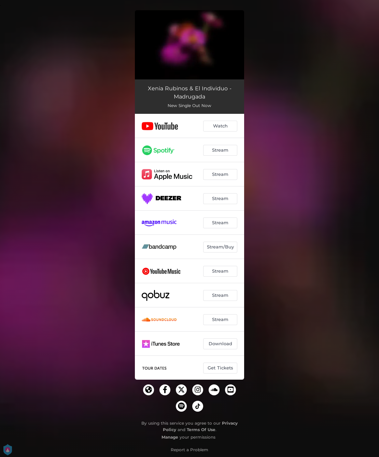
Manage (170, 437)
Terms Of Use (201, 429)
